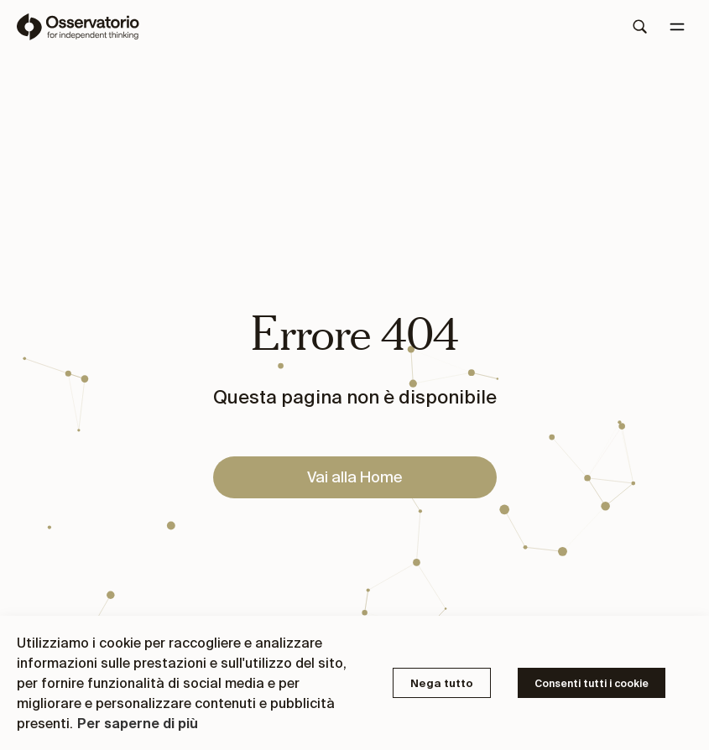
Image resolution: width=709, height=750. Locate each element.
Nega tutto (441, 683)
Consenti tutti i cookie (591, 683)
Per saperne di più (137, 723)
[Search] (640, 27)
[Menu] (677, 27)
